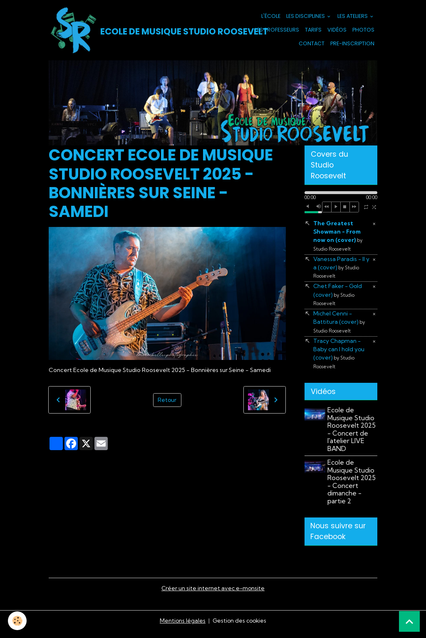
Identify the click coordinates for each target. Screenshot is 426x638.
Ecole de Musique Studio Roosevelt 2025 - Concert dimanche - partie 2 (352, 487)
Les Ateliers (353, 16)
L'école (270, 16)
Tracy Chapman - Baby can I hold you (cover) (339, 358)
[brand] (134, 31)
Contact (311, 43)
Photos (363, 30)
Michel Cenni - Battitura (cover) (339, 325)
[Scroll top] (409, 621)
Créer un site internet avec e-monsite (213, 595)
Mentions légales (182, 627)
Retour (167, 401)
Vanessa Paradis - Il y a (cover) (341, 269)
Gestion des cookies (239, 627)
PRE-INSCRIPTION (352, 43)
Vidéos (337, 30)
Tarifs (313, 30)
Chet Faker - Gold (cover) (338, 298)
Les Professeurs (277, 30)
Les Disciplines (306, 16)
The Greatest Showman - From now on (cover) (338, 237)
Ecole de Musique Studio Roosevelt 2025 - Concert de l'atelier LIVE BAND (352, 435)
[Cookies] (17, 620)
